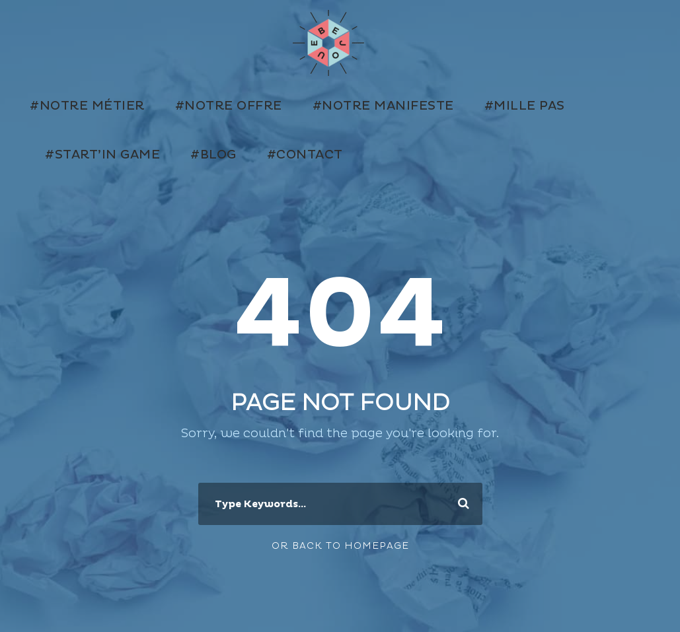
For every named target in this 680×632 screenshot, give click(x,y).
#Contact (305, 154)
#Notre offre (228, 106)
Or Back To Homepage (340, 545)
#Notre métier (87, 106)
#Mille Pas (524, 106)
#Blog (213, 154)
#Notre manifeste (383, 106)
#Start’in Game (102, 154)
